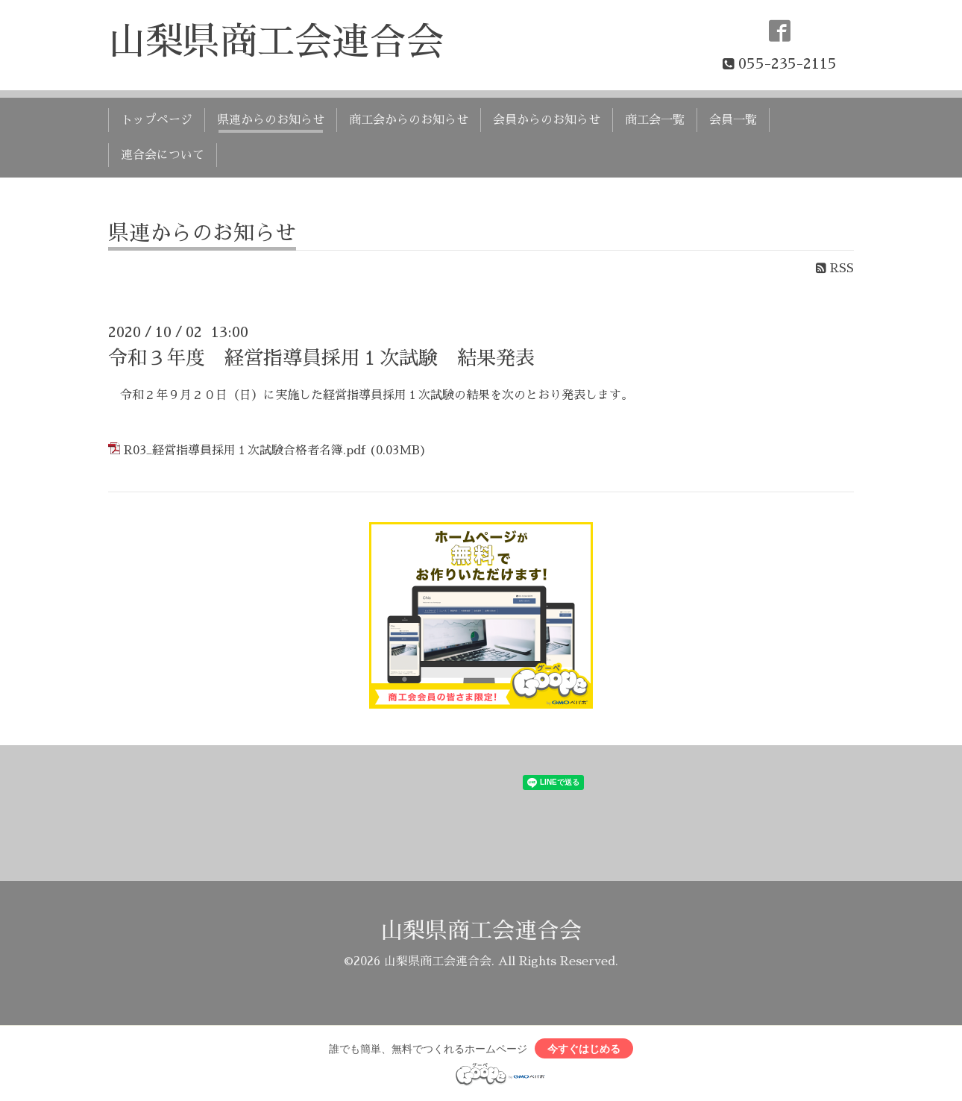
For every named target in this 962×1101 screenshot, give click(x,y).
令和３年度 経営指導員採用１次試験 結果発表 (321, 358)
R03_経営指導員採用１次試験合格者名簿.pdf (244, 451)
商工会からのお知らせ (408, 120)
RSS (835, 269)
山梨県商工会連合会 (276, 41)
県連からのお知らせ (270, 120)
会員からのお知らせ (546, 120)
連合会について (162, 155)
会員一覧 (733, 120)
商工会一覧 (655, 120)
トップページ (156, 120)
